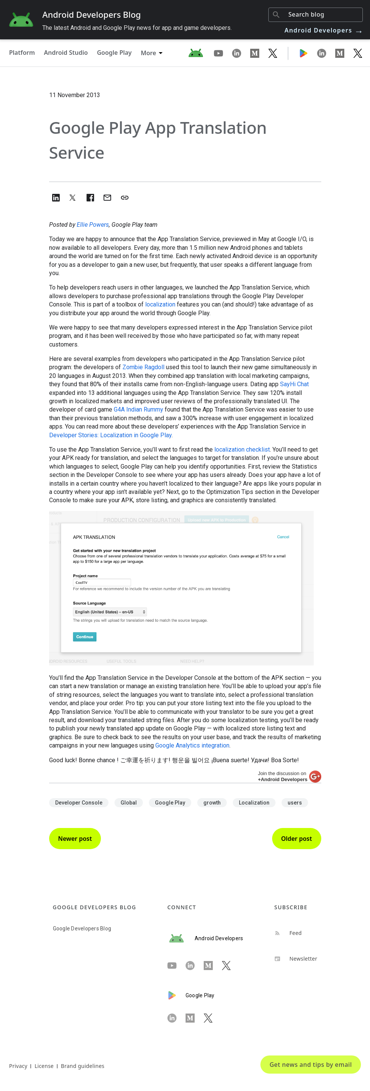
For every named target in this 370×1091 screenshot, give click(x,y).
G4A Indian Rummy (138, 409)
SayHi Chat (294, 384)
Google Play (114, 52)
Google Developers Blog (82, 928)
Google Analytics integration (192, 745)
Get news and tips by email (310, 1064)
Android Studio (66, 52)
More (148, 53)
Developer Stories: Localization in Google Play (110, 435)
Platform (22, 52)
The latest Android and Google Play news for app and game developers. (137, 27)
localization (160, 304)
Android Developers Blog (91, 14)
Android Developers (324, 30)
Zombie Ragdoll (143, 367)
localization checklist (242, 449)
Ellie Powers (93, 224)
